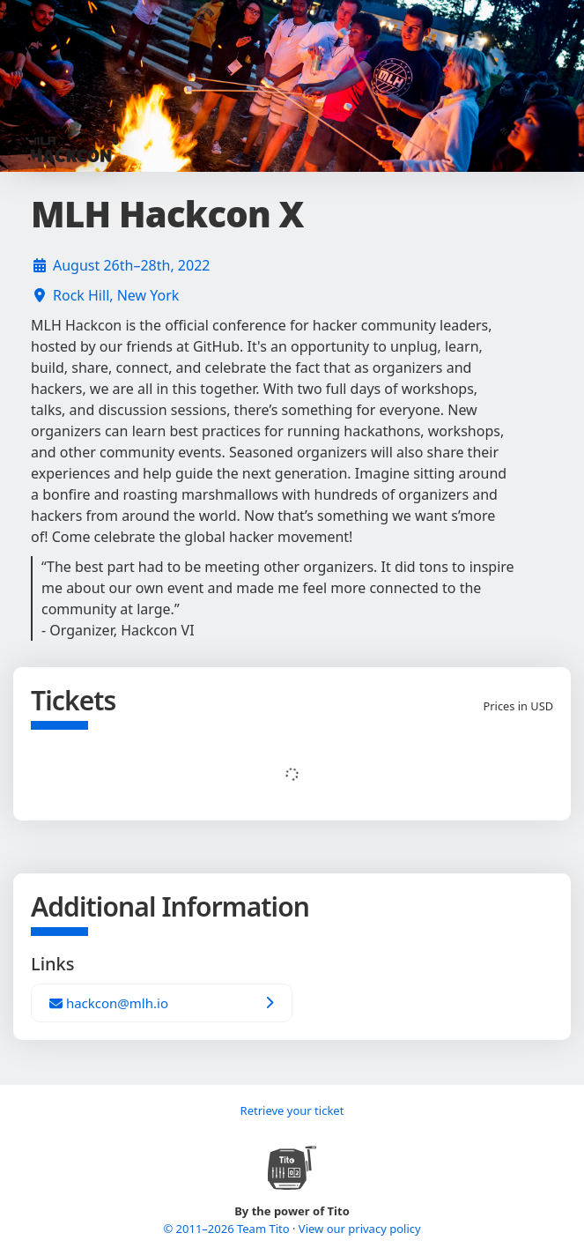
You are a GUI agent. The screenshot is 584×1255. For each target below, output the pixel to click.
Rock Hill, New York (116, 295)
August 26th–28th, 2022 (131, 265)
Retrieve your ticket (292, 1110)
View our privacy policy (360, 1228)
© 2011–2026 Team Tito (227, 1228)
